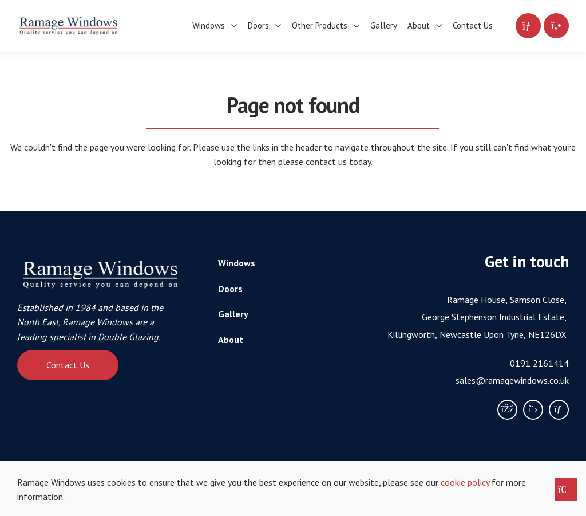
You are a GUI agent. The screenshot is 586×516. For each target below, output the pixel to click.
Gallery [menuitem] (383, 25)
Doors (230, 288)
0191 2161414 (539, 363)
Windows (236, 263)
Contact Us (67, 365)
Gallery (233, 314)
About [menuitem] (418, 25)
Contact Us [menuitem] (473, 25)
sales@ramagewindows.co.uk (512, 380)
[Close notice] (566, 489)
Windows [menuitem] (208, 25)
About (230, 339)
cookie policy (465, 482)
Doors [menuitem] (258, 25)
